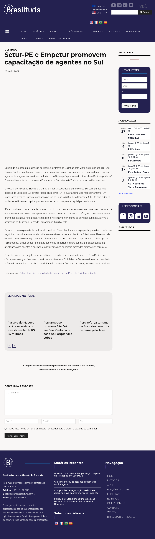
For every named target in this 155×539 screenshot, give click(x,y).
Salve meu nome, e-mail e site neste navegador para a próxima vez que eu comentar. (52, 428)
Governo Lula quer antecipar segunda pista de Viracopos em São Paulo (77, 474)
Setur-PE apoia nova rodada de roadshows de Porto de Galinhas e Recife (58, 273)
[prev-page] (9, 346)
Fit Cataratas (134, 160)
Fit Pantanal (134, 149)
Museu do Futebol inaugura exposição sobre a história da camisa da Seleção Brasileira (74, 501)
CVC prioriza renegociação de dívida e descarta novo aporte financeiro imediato (76, 491)
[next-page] (14, 346)
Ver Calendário (126, 193)
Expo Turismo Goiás (138, 172)
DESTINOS (11, 50)
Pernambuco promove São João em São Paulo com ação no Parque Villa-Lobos (58, 330)
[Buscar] (145, 12)
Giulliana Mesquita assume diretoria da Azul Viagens (75, 483)
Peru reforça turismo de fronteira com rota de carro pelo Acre (94, 326)
